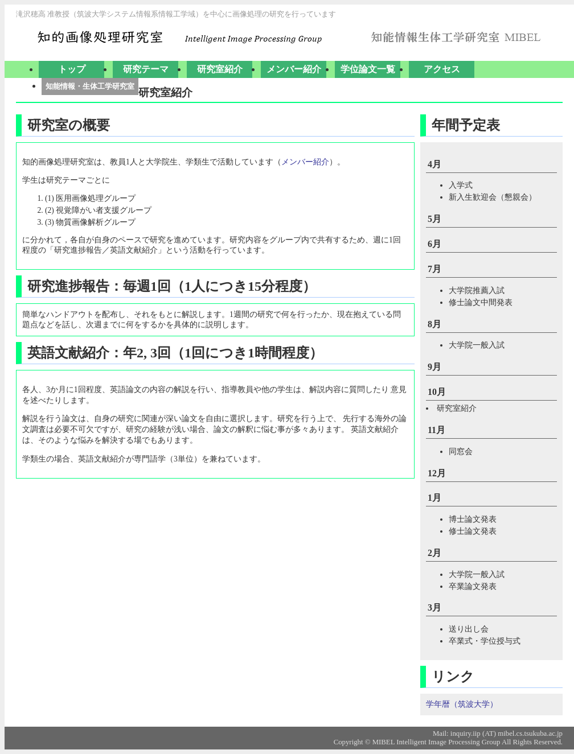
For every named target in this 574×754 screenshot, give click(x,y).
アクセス (442, 69)
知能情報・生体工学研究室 (90, 86)
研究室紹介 (220, 69)
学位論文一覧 (368, 69)
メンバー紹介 (293, 69)
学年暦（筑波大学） (462, 704)
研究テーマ (146, 69)
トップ (71, 69)
